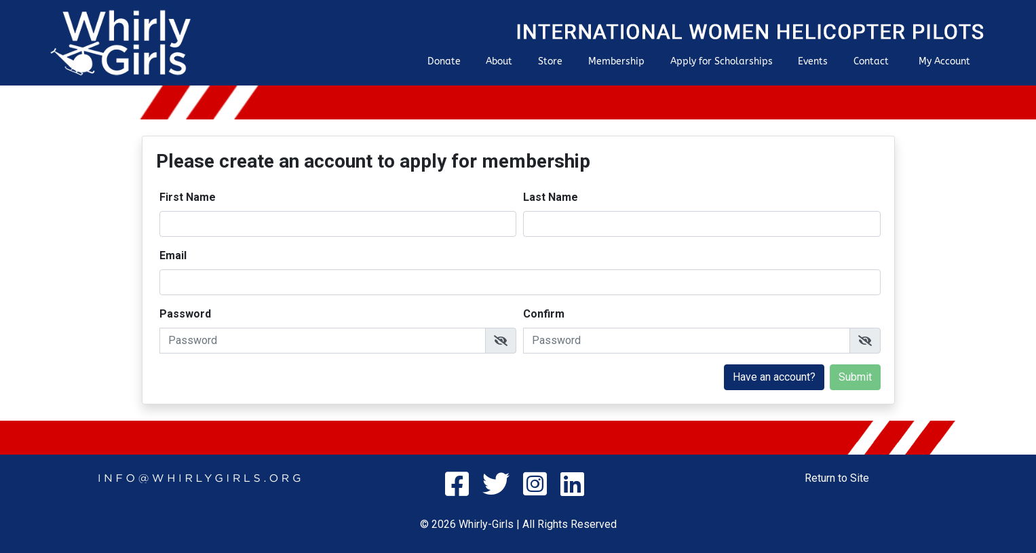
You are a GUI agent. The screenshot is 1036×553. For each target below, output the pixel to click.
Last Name (550, 197)
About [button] (499, 61)
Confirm (543, 313)
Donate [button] (444, 61)
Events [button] (813, 61)
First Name (187, 197)
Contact (871, 61)
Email (173, 255)
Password (185, 313)
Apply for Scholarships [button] (721, 61)
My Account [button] (944, 61)
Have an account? (774, 376)
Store (550, 61)
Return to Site (837, 478)
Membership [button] (616, 61)
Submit (855, 376)
